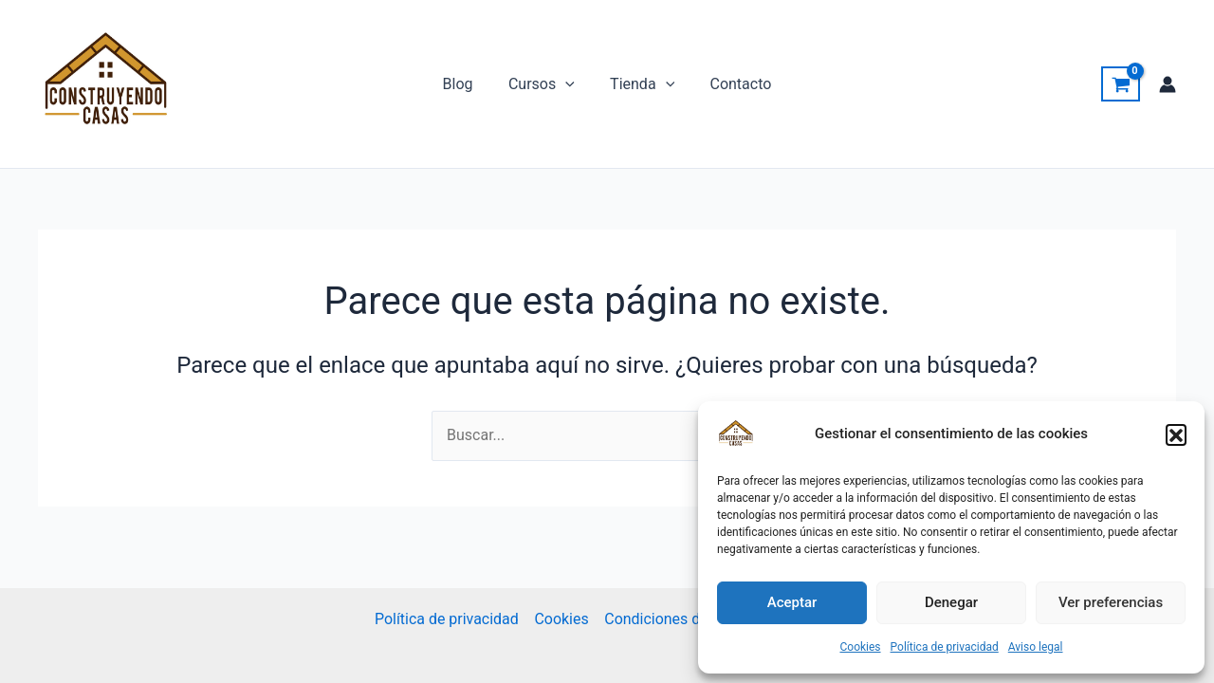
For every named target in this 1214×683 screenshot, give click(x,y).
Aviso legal (1035, 647)
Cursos (544, 84)
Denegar (951, 602)
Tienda (639, 84)
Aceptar (792, 602)
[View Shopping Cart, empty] (1120, 84)
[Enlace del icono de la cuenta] (1167, 84)
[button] (1176, 434)
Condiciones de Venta (677, 619)
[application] (568, 84)
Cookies (859, 647)
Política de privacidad (945, 647)
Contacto (733, 84)
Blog (466, 84)
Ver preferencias (1110, 602)
